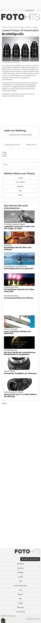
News (20, 599)
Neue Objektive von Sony (11, 145)
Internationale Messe (11, 296)
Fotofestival (8, 245)
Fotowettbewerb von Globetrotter (15, 266)
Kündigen (20, 572)
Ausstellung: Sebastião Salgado (14, 224)
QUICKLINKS (30, 10)
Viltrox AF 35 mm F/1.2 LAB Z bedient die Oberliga (20, 395)
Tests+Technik (20, 612)
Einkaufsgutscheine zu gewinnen (18, 268)
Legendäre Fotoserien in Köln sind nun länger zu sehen (19, 227)
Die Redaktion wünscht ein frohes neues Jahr (19, 290)
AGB (20, 581)
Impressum (20, 568)
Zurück (4, 403)
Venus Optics (20, 182)
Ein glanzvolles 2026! (11, 287)
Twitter (5, 164)
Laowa (20, 178)
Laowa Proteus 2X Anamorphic (20, 135)
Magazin (20, 594)
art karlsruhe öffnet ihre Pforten (18, 298)
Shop (20, 590)
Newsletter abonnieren (30, 559)
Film (20, 191)
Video (20, 195)
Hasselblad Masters (10, 350)
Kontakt (20, 577)
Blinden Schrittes (32, 145)
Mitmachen (20, 607)
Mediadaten (20, 564)
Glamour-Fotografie (10, 329)
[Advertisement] (20, 481)
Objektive (35, 27)
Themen (20, 603)
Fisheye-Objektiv (9, 371)
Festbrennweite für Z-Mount (13, 392)
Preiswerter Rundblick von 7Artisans (20, 373)
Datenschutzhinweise (20, 585)
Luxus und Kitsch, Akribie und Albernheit (17, 332)
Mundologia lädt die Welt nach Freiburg (17, 248)
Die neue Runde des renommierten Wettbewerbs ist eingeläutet (20, 353)
